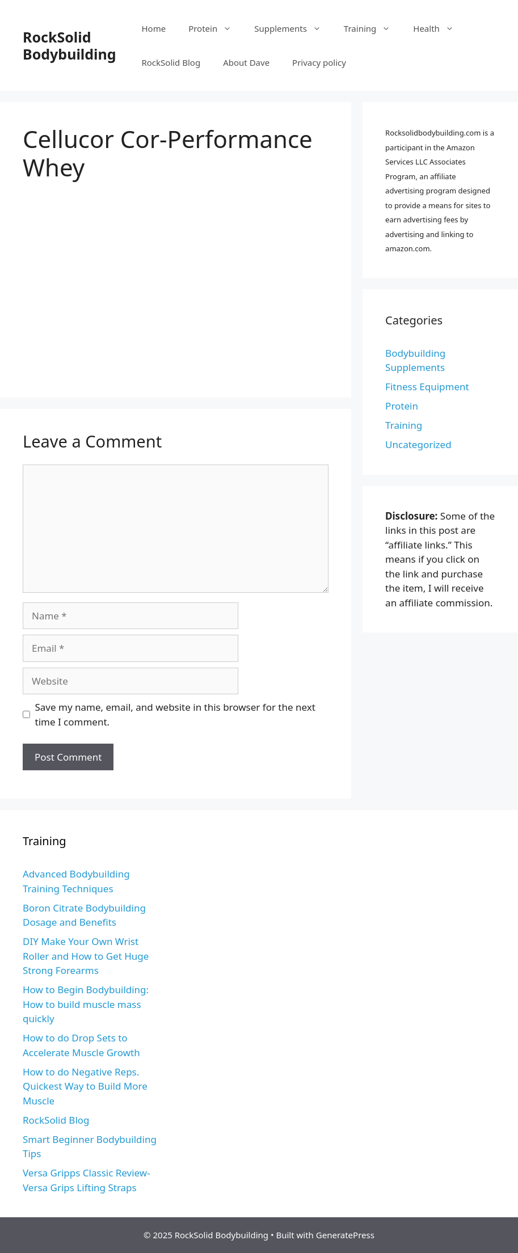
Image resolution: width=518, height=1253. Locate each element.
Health (439, 28)
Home (153, 28)
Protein (215, 28)
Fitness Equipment (427, 386)
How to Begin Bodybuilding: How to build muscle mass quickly (86, 1004)
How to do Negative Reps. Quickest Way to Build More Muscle (85, 1086)
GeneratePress (345, 1235)
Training (373, 28)
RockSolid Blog (170, 62)
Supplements (293, 28)
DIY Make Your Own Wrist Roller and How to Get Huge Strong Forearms (86, 956)
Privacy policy (319, 62)
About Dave (246, 62)
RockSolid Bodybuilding (69, 45)
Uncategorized (418, 444)
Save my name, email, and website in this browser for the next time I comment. (175, 714)
